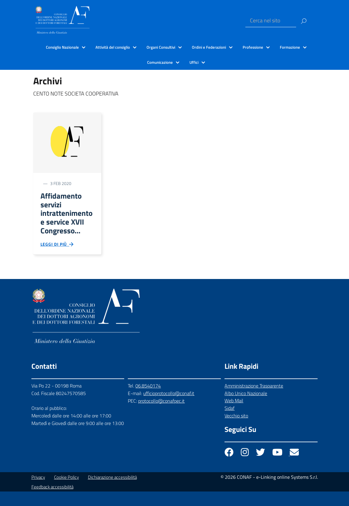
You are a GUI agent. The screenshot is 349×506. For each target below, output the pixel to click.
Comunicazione (160, 62)
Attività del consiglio (112, 47)
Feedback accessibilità (52, 501)
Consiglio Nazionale (62, 47)
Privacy (38, 491)
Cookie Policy (66, 491)
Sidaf (229, 422)
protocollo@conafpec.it (161, 415)
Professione (253, 47)
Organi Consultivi (161, 47)
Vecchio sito (236, 430)
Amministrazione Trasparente (254, 400)
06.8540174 (148, 400)
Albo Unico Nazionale (246, 407)
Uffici (194, 62)
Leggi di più (57, 257)
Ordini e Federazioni (209, 47)
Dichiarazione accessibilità (112, 491)
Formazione (290, 47)
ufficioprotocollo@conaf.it (168, 407)
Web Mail (234, 415)
